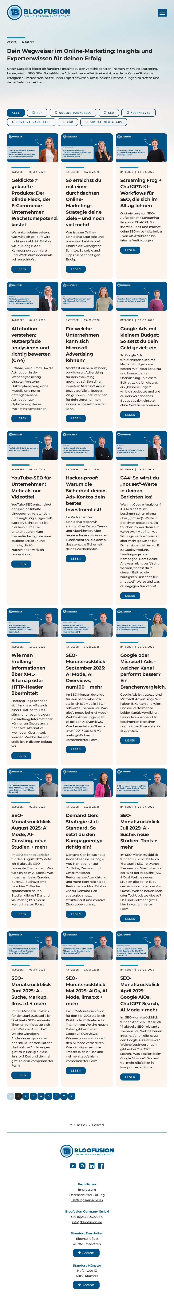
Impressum (87, 1189)
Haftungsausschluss (87, 1200)
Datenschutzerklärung (87, 1195)
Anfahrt (86, 1253)
